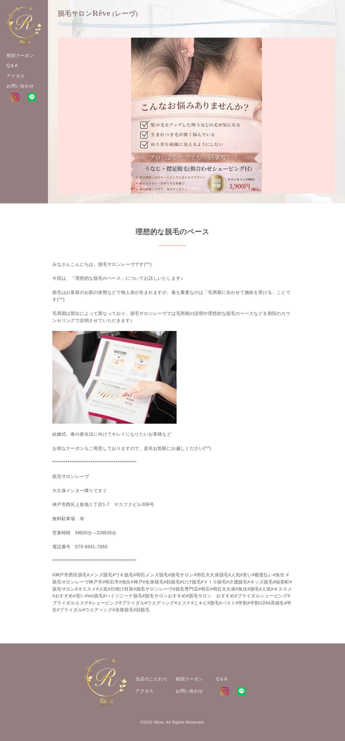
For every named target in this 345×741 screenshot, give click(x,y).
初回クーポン (189, 679)
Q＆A (222, 679)
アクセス (144, 691)
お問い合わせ (189, 691)
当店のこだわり (151, 679)
